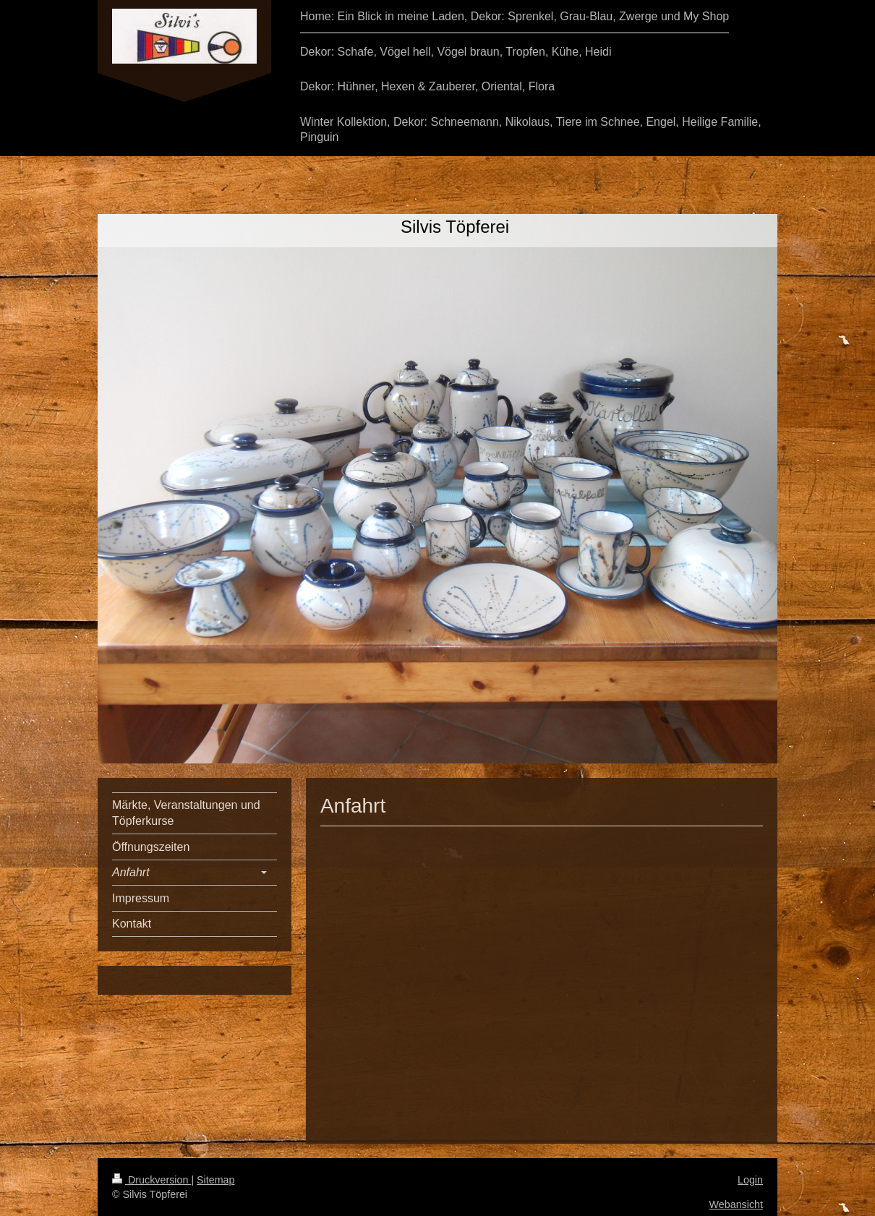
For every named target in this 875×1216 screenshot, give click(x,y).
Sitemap (215, 1180)
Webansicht (736, 1204)
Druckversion (151, 1180)
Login (750, 1180)
